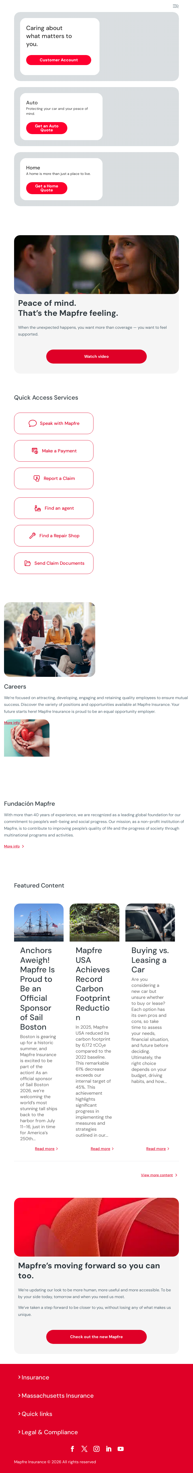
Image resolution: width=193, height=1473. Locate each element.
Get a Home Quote (46, 188)
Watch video (96, 356)
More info (12, 846)
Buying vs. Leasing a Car (150, 960)
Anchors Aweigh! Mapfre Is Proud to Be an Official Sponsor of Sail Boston (37, 988)
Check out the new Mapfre (96, 1336)
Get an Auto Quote (47, 128)
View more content (157, 1175)
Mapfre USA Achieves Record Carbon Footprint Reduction (93, 983)
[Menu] (175, 6)
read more (45, 1148)
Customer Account (59, 60)
